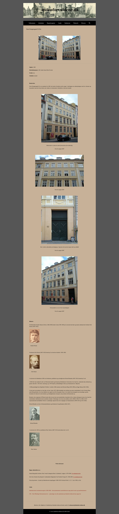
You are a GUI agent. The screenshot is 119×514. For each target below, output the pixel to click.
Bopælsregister (51, 23)
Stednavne (67, 23)
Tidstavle (75, 23)
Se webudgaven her (76, 473)
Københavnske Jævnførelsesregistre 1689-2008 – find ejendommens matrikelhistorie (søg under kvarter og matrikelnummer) (57, 490)
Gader (59, 23)
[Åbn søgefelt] (89, 23)
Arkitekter (41, 23)
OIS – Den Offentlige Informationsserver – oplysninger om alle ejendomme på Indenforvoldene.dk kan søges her (55, 493)
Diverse (83, 23)
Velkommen (32, 23)
